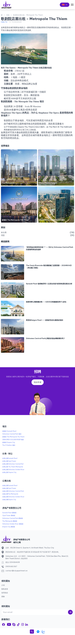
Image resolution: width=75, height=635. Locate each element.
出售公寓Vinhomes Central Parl (13, 464)
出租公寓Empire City (9, 499)
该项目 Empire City (8, 442)
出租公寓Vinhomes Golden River (13, 497)
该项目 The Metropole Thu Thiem (15, 220)
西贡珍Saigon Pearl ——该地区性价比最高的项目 (44, 320)
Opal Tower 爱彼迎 (8, 515)
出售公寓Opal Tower (9, 461)
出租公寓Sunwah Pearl (9, 485)
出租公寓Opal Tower (9, 488)
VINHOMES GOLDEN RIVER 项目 (52, 220)
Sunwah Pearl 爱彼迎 (9, 513)
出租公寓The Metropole (10, 494)
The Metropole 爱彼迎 (9, 521)
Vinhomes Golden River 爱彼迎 (12, 524)
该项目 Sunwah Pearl (9, 431)
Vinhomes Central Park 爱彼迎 (12, 518)
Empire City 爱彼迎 (8, 527)
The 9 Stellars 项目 (8, 445)
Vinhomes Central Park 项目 (11, 434)
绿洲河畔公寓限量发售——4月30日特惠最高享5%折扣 (46, 302)
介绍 (3, 585)
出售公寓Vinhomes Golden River (13, 469)
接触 (3, 596)
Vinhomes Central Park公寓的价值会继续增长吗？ (45, 338)
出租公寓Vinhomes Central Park (13, 491)
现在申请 (37, 382)
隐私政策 (4, 589)
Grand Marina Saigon (48, 183)
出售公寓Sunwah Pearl (9, 458)
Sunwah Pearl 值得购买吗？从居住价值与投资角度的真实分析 (49, 284)
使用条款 (4, 593)
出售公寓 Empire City (9, 472)
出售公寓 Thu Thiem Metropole (12, 467)
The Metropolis (8, 183)
